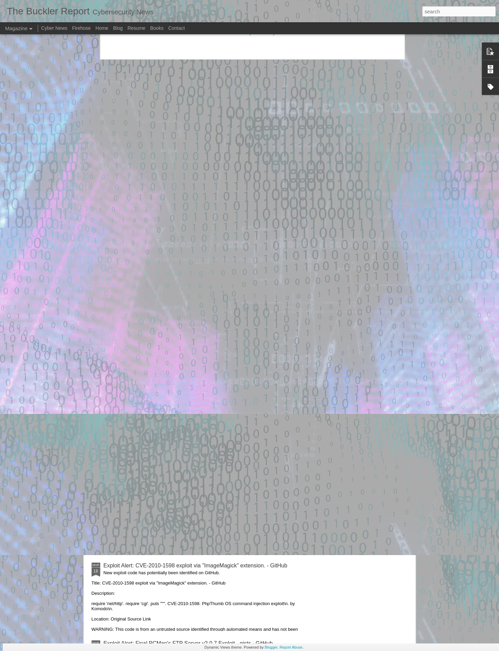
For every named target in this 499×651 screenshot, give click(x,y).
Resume (136, 28)
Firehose (81, 28)
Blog (118, 28)
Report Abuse (291, 647)
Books (157, 28)
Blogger (271, 647)
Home (102, 28)
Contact (176, 28)
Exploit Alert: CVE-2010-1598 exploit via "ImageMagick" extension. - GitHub (195, 565)
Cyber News (54, 28)
